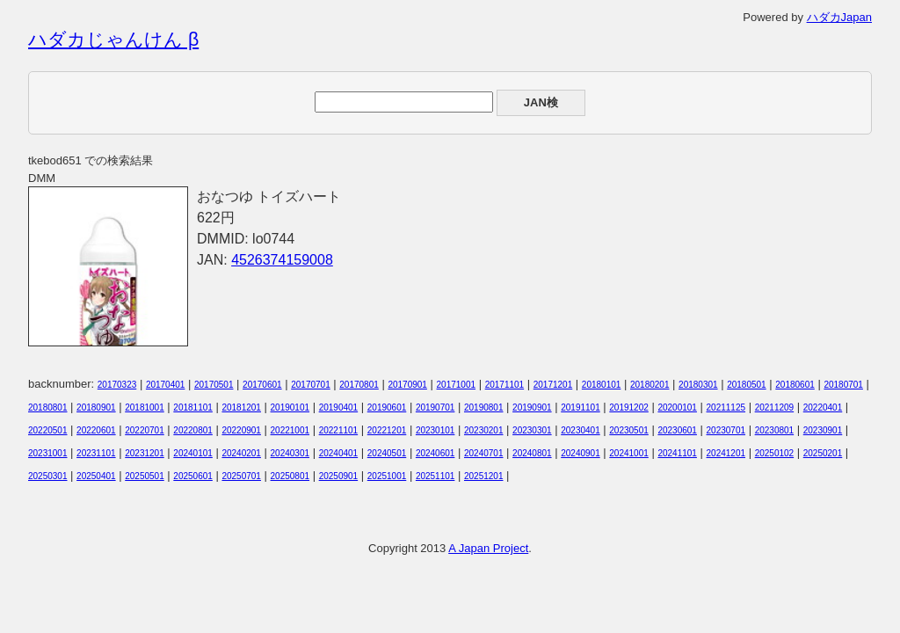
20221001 (290, 430)
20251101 (435, 476)
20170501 (214, 384)
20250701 (241, 476)
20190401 (339, 407)
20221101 (339, 430)
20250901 (339, 476)
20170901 (407, 384)
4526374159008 (282, 259)
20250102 (775, 453)
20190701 (435, 407)
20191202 (629, 407)
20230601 (677, 430)
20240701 (484, 453)
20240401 (339, 453)
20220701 (144, 430)
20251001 (387, 476)
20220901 (241, 430)
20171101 (505, 384)
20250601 (193, 476)
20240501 (387, 453)
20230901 (823, 430)
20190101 (290, 407)
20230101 (435, 430)
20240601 (435, 453)
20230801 (775, 430)
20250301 (48, 476)
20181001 (144, 407)
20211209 (775, 407)
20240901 (580, 453)
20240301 (290, 453)
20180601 (795, 384)
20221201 (387, 430)
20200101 (677, 407)
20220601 (96, 430)
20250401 (96, 476)
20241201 (726, 453)
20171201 (553, 384)
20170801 (359, 384)
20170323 (117, 384)
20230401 (580, 430)
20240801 (532, 453)
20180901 (96, 407)
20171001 (456, 384)
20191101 (580, 407)
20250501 (144, 476)
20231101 (96, 453)
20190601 (387, 407)
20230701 (726, 430)
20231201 (144, 453)
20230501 (629, 430)
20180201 (650, 384)
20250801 (290, 476)
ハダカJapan (839, 17)
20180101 (601, 384)
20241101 (677, 453)
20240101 (193, 453)
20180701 (843, 384)
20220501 (48, 430)
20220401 (823, 407)
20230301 (532, 430)
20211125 (726, 407)
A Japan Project (488, 548)
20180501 (746, 384)
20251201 (484, 476)
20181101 (193, 407)
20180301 (698, 384)
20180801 (48, 407)
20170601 (262, 384)
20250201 (823, 453)
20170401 (165, 384)
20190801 (484, 407)
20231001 (48, 453)
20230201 (484, 430)
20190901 (532, 407)
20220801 (193, 430)
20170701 (310, 384)
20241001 (629, 453)
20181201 (241, 407)
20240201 (241, 453)
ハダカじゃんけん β (113, 39)
